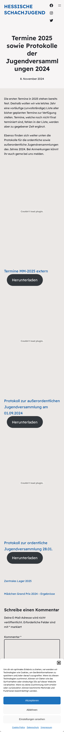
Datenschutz (33, 727)
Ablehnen (32, 709)
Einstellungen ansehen (32, 719)
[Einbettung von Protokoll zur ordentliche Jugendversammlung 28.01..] (32, 483)
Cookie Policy (18, 727)
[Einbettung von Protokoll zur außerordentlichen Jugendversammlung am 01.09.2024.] (32, 341)
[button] (59, 662)
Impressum (46, 727)
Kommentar (12, 637)
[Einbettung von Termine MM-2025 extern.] (32, 211)
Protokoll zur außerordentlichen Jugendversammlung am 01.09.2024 (32, 407)
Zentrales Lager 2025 (18, 581)
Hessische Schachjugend (24, 9)
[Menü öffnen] (60, 5)
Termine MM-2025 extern (26, 271)
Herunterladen (25, 280)
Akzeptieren (32, 700)
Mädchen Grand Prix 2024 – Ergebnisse (29, 593)
